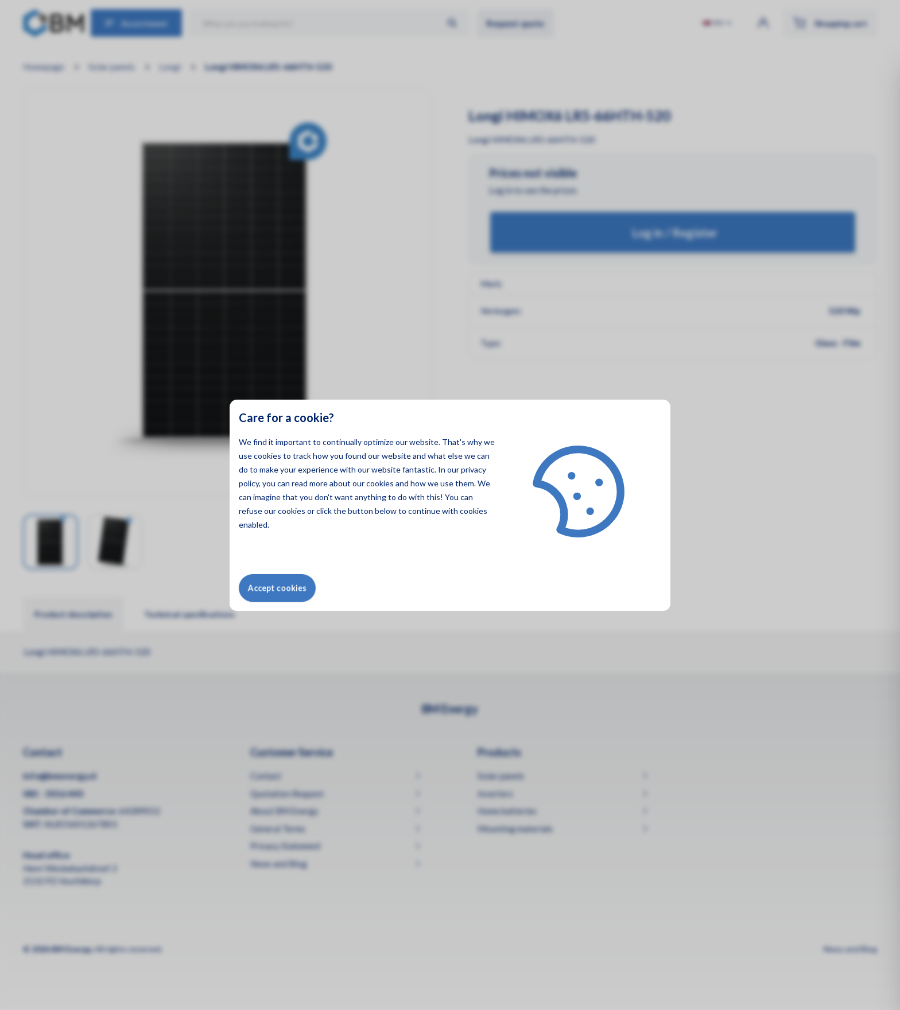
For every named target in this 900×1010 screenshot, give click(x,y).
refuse (250, 511)
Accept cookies (277, 588)
